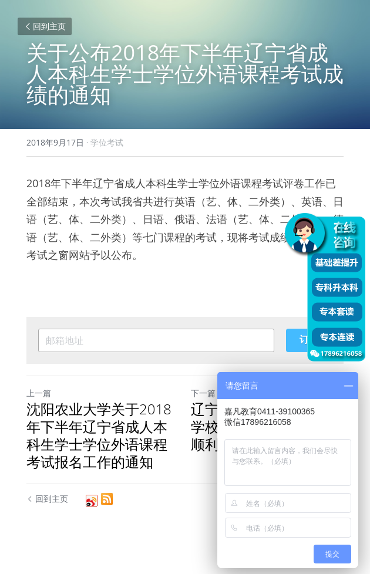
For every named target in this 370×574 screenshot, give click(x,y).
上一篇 (38, 393)
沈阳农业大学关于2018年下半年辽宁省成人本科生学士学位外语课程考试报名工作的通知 (98, 435)
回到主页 (44, 26)
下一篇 (203, 393)
